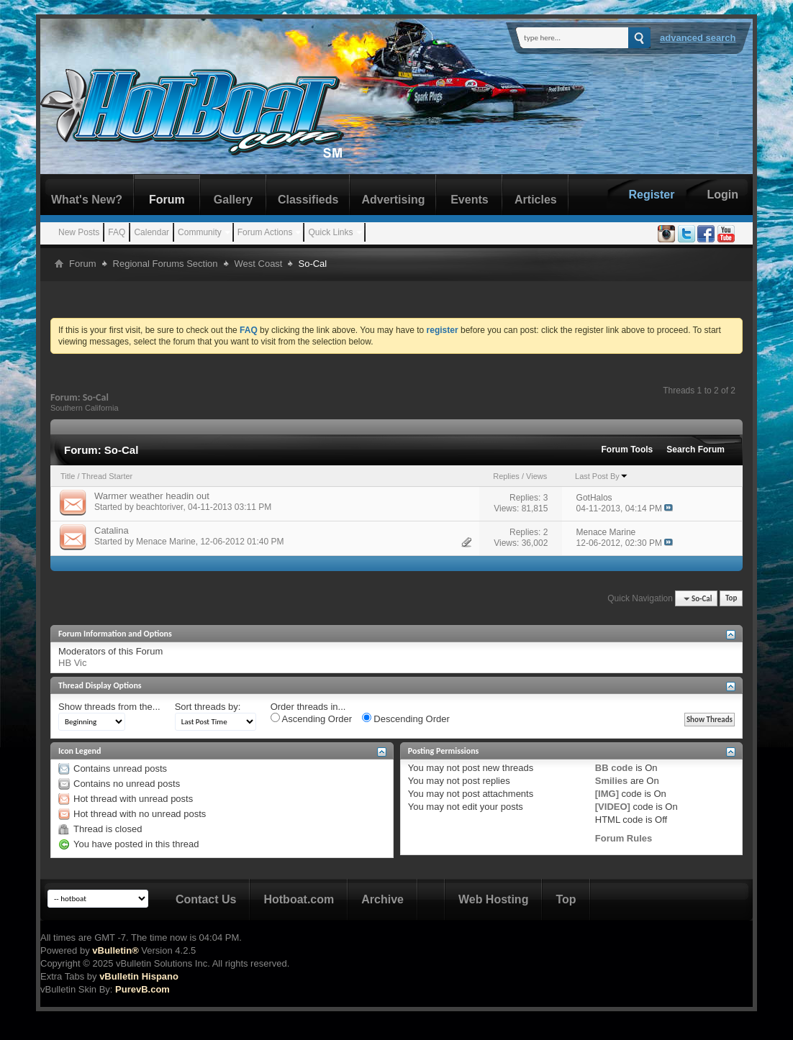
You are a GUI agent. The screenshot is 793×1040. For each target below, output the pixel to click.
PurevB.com (142, 989)
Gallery (233, 199)
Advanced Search (698, 37)
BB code (614, 767)
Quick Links (330, 232)
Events (469, 199)
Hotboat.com (298, 899)
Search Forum (695, 449)
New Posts (78, 232)
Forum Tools (627, 449)
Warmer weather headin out (151, 496)
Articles (536, 199)
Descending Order (406, 718)
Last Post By (601, 476)
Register (651, 194)
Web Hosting (493, 899)
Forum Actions (265, 232)
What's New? (86, 199)
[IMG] (607, 793)
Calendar (151, 232)
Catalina (111, 530)
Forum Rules (623, 838)
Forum (167, 199)
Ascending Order (311, 718)
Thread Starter (106, 476)
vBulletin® (115, 950)
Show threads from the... (109, 706)
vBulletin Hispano (138, 976)
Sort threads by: (208, 706)
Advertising (393, 199)
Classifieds (308, 199)
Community (200, 232)
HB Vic (72, 662)
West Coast (259, 263)
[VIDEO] (612, 806)
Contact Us (206, 899)
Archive (382, 899)
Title (67, 476)
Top (731, 598)
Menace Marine (166, 542)
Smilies (611, 780)
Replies (506, 476)
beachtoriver (159, 507)
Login (722, 194)
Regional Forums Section (165, 263)
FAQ (116, 232)
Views (536, 476)
